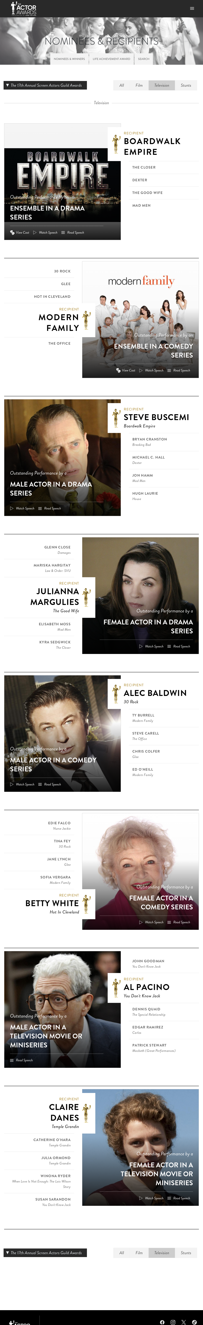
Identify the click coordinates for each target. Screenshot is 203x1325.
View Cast (22, 232)
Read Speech (75, 232)
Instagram (173, 1321)
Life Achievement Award (111, 59)
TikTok (194, 1321)
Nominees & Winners (69, 59)
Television (161, 85)
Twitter (183, 1321)
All (121, 85)
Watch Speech (48, 232)
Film (139, 85)
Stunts (186, 85)
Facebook (162, 1321)
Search (143, 59)
